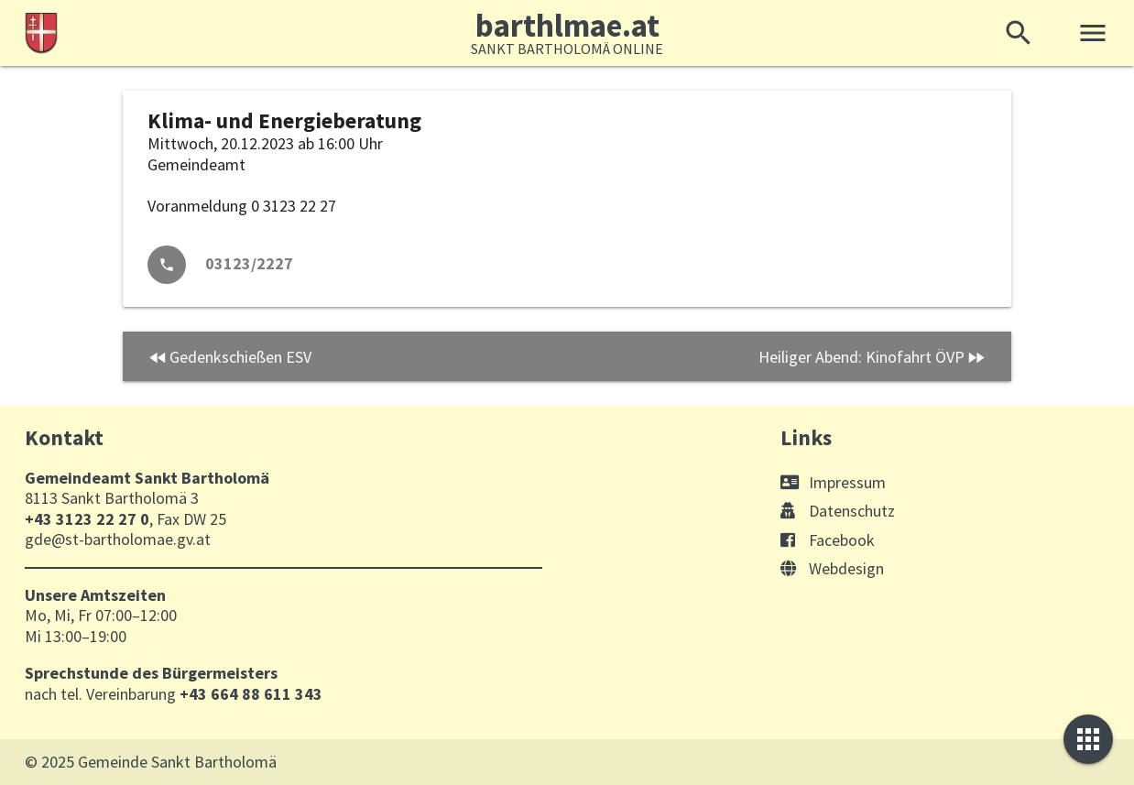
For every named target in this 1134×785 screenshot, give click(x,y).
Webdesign (832, 568)
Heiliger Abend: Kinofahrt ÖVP (861, 356)
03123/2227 (249, 263)
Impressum (833, 482)
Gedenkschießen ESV (240, 356)
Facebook (827, 540)
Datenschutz (837, 510)
